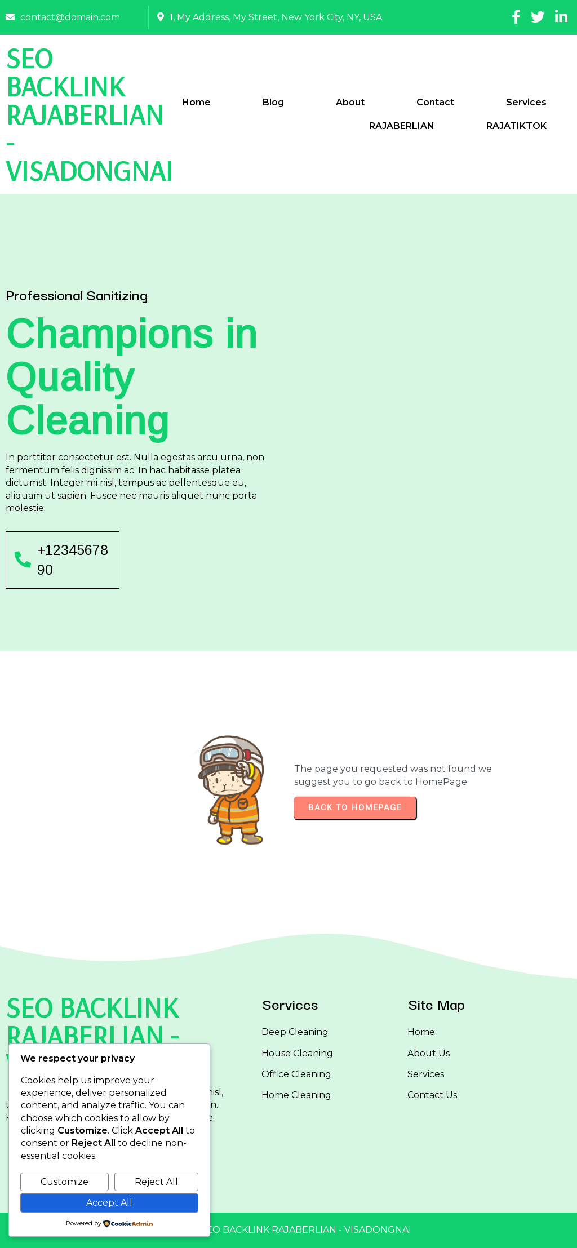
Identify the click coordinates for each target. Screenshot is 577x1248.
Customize (64, 1181)
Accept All (109, 1202)
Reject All (156, 1181)
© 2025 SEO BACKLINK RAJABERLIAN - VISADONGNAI (288, 1229)
